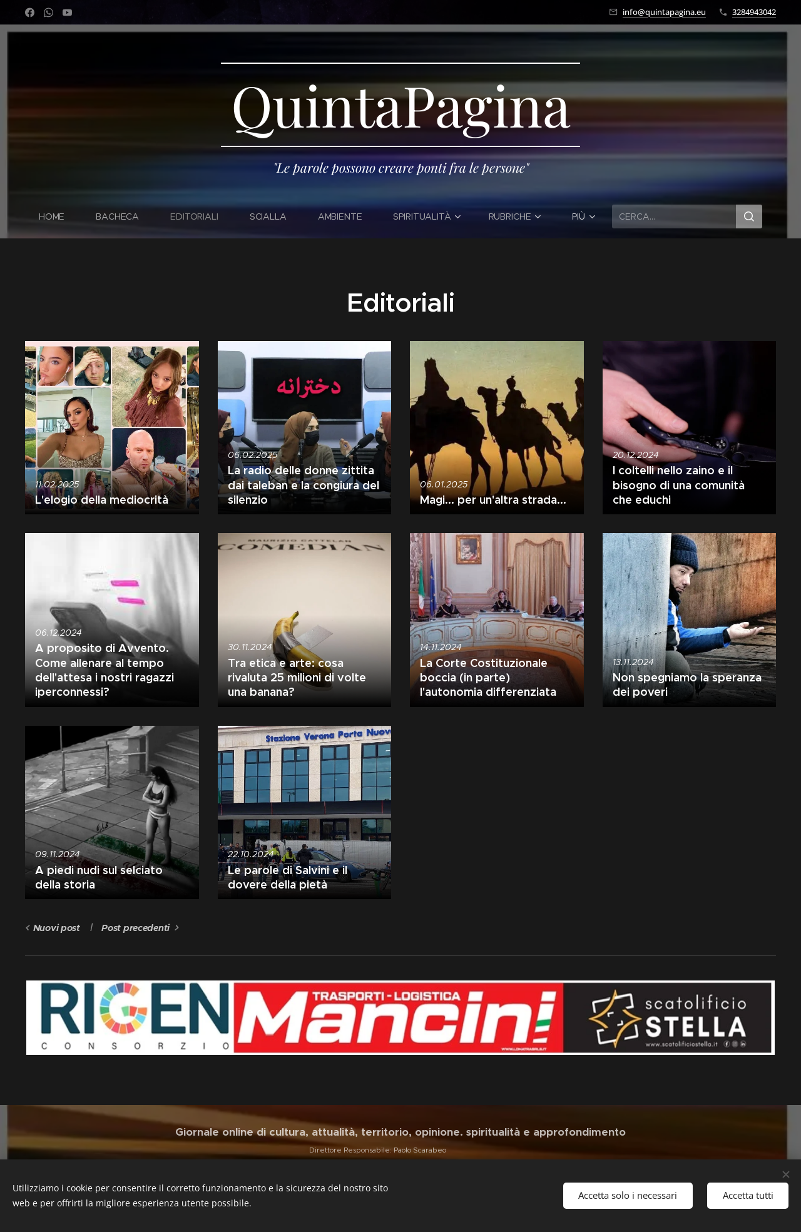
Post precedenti (135, 928)
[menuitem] (57, 216)
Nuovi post (56, 928)
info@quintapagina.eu (664, 12)
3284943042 (754, 12)
